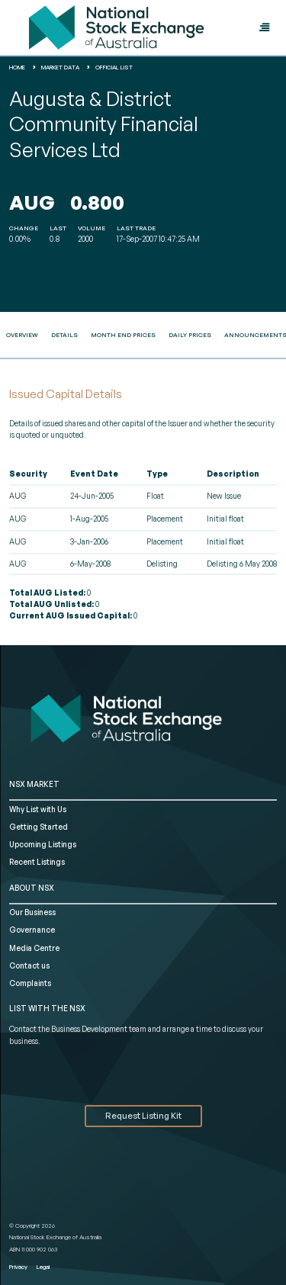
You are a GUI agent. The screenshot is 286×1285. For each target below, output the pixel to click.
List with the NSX (47, 1008)
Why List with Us (37, 809)
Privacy (18, 1267)
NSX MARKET (34, 784)
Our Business (32, 912)
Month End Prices (123, 335)
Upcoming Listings (42, 844)
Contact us (29, 965)
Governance (32, 929)
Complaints (30, 983)
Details (64, 335)
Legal (43, 1267)
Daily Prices (190, 335)
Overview (22, 335)
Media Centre (34, 948)
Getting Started (38, 826)
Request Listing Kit (143, 1115)
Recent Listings (37, 861)
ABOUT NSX (31, 887)
